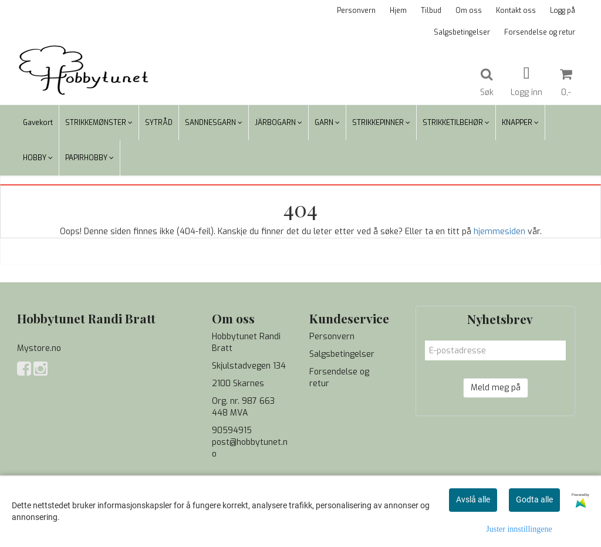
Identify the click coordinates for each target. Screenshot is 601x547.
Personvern (356, 10)
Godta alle (534, 499)
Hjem (398, 10)
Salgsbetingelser (462, 32)
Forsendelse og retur (539, 32)
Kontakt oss (516, 10)
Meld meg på (496, 387)
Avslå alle (473, 499)
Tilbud (431, 10)
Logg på (562, 10)
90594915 (232, 430)
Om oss (468, 10)
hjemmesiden (499, 231)
